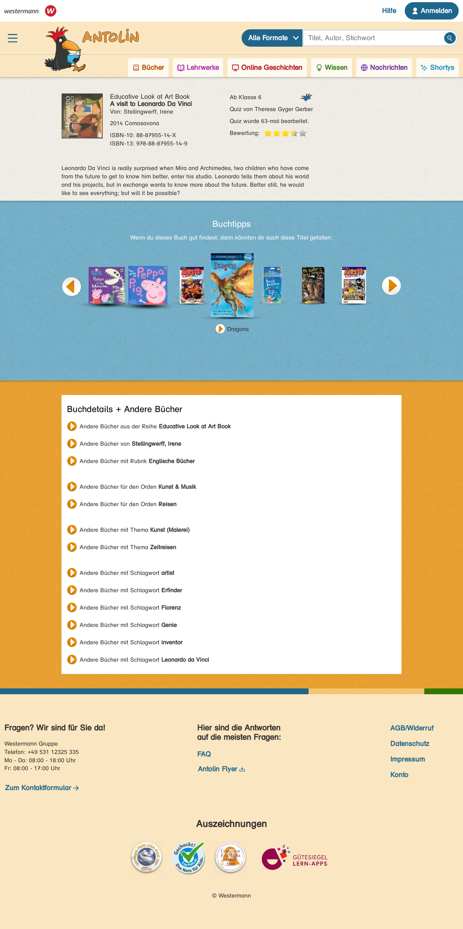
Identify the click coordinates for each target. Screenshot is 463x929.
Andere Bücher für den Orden (138, 486)
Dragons (238, 329)
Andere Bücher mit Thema (135, 529)
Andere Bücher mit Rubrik (137, 461)
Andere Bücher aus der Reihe (155, 426)
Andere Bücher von (130, 443)
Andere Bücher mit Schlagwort (127, 572)
